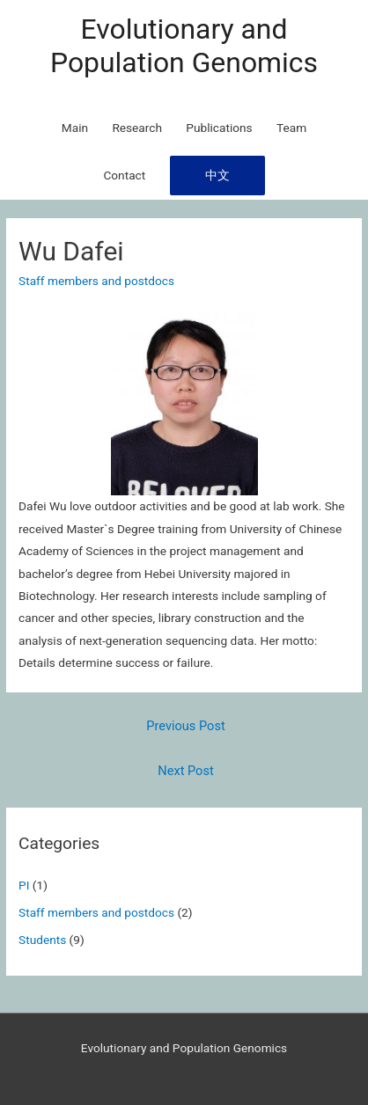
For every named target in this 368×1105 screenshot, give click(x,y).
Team (291, 128)
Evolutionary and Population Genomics (184, 45)
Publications (219, 128)
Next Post (185, 771)
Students (42, 940)
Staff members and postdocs (96, 912)
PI (23, 885)
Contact (124, 175)
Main (75, 128)
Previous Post (185, 726)
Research (137, 128)
